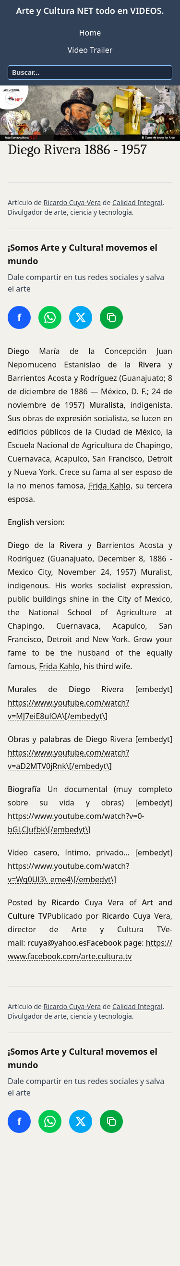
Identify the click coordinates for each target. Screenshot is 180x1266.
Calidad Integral (137, 202)
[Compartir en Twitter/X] (80, 317)
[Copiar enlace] (111, 317)
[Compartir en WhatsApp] (49, 317)
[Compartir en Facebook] (19, 317)
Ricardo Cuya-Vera (72, 202)
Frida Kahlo (110, 485)
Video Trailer (90, 50)
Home (90, 32)
